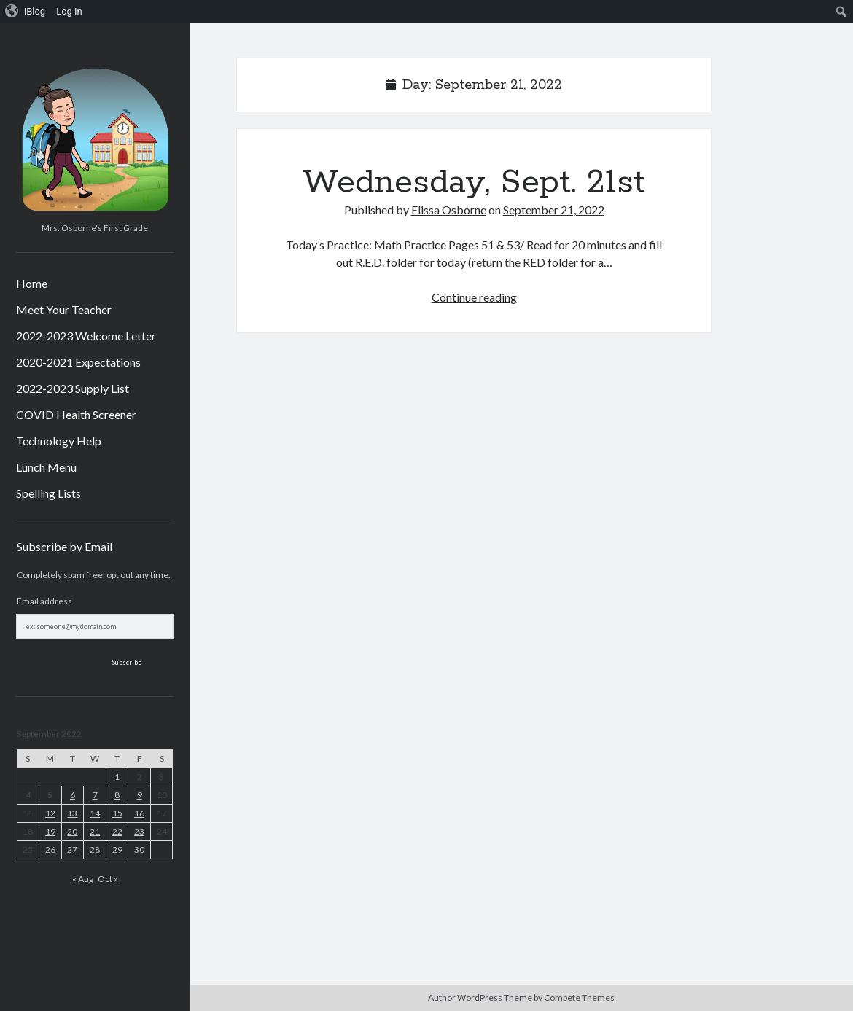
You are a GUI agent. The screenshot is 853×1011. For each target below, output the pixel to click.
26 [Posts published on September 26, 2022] (50, 849)
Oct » (108, 878)
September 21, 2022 (553, 209)
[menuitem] (25, 11)
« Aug (82, 878)
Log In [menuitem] (69, 11)
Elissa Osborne (448, 209)
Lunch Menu (46, 467)
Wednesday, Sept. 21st (474, 182)
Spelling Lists (48, 493)
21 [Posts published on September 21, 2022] (95, 831)
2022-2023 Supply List (72, 388)
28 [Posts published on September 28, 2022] (95, 849)
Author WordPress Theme (480, 997)
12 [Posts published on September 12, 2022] (50, 813)
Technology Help (58, 441)
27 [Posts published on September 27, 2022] (72, 849)
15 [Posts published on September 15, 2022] (117, 813)
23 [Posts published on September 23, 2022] (139, 831)
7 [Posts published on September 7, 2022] (95, 794)
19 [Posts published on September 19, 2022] (50, 831)
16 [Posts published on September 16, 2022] (139, 813)
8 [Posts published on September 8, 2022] (117, 794)
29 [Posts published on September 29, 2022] (117, 849)
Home (31, 283)
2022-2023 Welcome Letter (86, 336)
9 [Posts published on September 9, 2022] (139, 794)
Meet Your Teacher (64, 309)
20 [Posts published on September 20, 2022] (72, 831)
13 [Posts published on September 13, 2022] (72, 813)
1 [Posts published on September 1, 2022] (117, 776)
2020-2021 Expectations (78, 362)
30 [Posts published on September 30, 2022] (139, 849)
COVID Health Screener (76, 414)
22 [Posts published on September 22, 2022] (117, 831)
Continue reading (474, 297)
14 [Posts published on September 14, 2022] (95, 813)
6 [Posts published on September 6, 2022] (72, 794)
